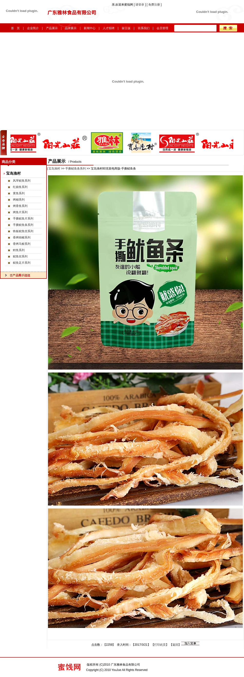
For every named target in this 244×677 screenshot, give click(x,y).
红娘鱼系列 (20, 187)
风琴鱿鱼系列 (21, 180)
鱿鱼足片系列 (21, 262)
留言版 (126, 28)
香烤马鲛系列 (21, 243)
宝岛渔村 (54, 168)
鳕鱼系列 (19, 250)
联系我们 (144, 28)
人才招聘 (108, 28)
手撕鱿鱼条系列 (23, 225)
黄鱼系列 (19, 193)
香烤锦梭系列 (21, 237)
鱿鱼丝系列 (20, 256)
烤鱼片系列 (20, 212)
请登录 (140, 4)
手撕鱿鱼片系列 (23, 218)
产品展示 (52, 28)
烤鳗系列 (19, 199)
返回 (175, 644)
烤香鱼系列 (20, 206)
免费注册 (154, 4)
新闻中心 (89, 28)
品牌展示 (70, 28)
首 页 (15, 28)
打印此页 (160, 644)
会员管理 (162, 28)
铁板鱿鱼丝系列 (23, 231)
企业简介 (33, 28)
